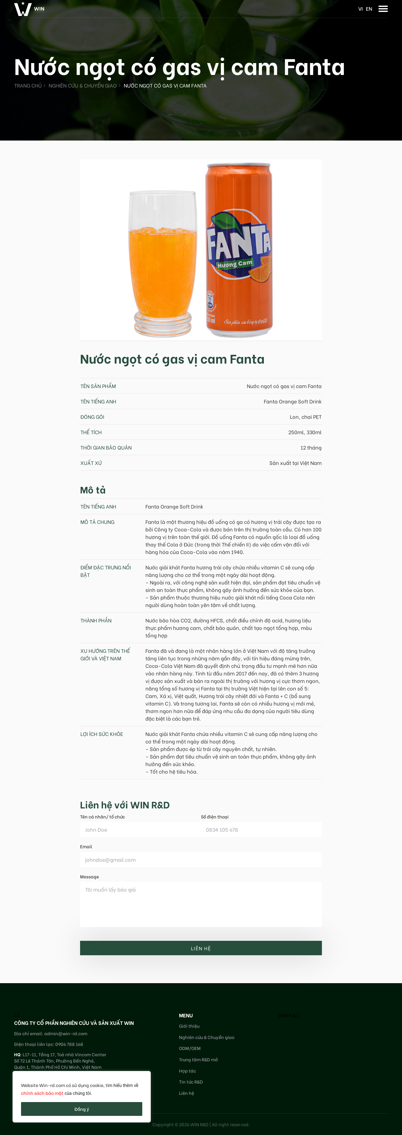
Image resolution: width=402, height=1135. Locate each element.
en (369, 8)
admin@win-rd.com (65, 1033)
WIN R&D (288, 1015)
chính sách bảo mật (42, 1093)
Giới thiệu (189, 1025)
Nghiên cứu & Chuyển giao (83, 85)
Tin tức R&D (191, 1081)
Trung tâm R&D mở (198, 1059)
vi (360, 8)
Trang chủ (28, 85)
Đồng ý (81, 1109)
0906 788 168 (69, 1044)
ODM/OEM (190, 1048)
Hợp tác (187, 1070)
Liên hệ (186, 1093)
